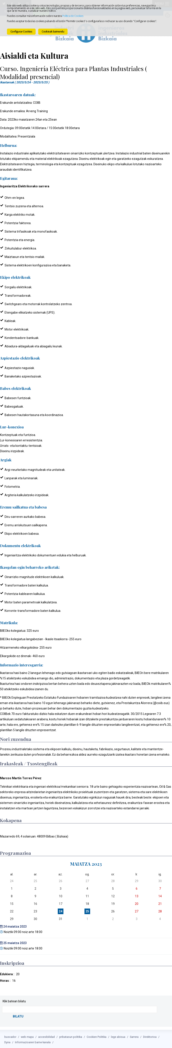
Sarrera (134, 1035)
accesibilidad (46, 1035)
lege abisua (118, 1035)
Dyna (7, 1041)
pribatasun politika (70, 1035)
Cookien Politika (96, 1035)
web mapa (27, 1035)
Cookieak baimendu (53, 31)
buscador (10, 1035)
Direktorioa (150, 1035)
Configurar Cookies (21, 31)
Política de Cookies (72, 16)
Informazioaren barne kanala (33, 1041)
